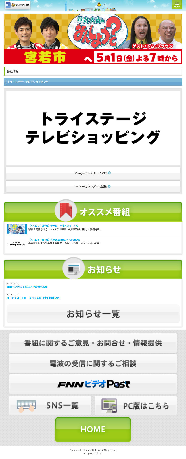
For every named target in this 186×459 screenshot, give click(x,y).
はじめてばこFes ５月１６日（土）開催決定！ (34, 297)
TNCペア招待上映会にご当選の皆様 (27, 287)
